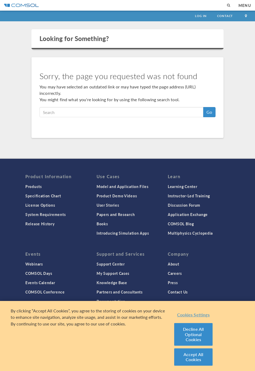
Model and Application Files (123, 186)
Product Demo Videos (117, 195)
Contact (225, 16)
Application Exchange (188, 214)
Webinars (34, 264)
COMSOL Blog (181, 223)
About (173, 264)
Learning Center (182, 186)
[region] (127, 336)
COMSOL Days (38, 273)
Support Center (111, 264)
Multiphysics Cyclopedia (190, 233)
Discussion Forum (184, 205)
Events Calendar (40, 282)
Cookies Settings (193, 315)
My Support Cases (113, 273)
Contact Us (178, 292)
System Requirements (45, 214)
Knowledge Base (112, 282)
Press (173, 282)
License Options (40, 205)
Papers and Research (116, 214)
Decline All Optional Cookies (193, 334)
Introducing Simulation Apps (123, 233)
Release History (40, 223)
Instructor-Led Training (189, 195)
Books (102, 223)
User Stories (108, 205)
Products (33, 186)
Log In (200, 16)
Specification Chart (43, 195)
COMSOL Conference (45, 292)
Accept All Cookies (194, 357)
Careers (175, 273)
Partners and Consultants (120, 292)
